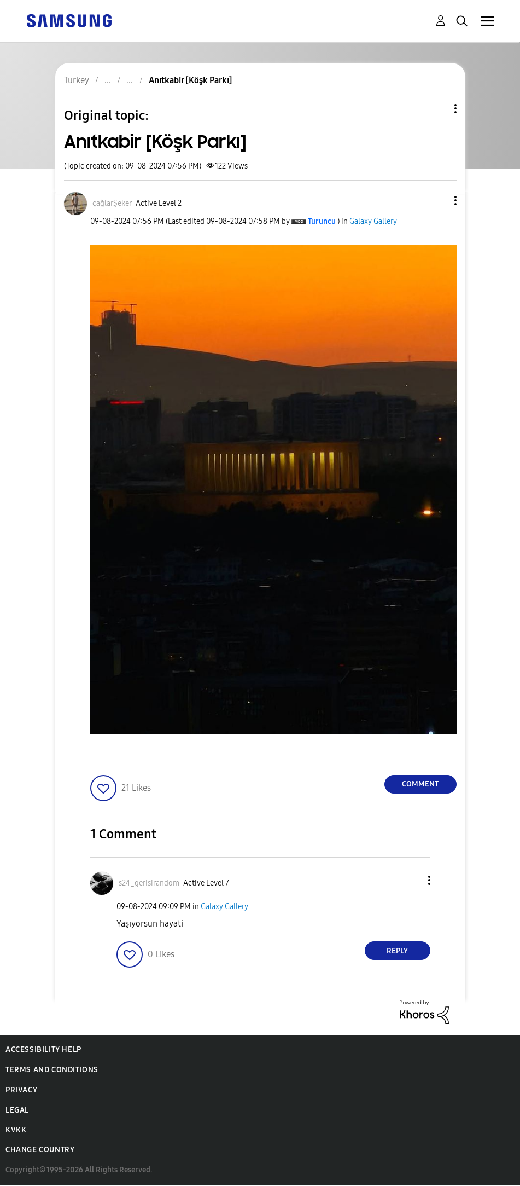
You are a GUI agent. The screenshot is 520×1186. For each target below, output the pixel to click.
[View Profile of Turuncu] (322, 221)
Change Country (39, 1149)
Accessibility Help (43, 1049)
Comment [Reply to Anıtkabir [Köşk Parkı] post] (420, 784)
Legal (17, 1110)
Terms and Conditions (51, 1069)
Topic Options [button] (437, 108)
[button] (437, 200)
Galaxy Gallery (373, 221)
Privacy (21, 1090)
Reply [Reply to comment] (397, 951)
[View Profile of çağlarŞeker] (112, 203)
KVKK (15, 1130)
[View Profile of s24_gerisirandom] (149, 883)
